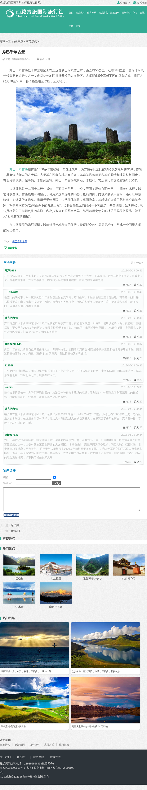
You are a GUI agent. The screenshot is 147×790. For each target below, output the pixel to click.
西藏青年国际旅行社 (22, 59)
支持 (125, 284)
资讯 (142, 12)
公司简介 (123, 2)
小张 (50, 59)
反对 (136, 284)
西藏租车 (114, 12)
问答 (135, 12)
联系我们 (140, 2)
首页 (71, 12)
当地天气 (5, 744)
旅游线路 (80, 12)
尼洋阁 (15, 525)
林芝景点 (31, 41)
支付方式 (52, 744)
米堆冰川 (16, 531)
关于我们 (5, 757)
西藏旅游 (17, 41)
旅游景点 (103, 12)
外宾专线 (91, 12)
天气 (78, 26)
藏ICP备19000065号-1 (13, 767)
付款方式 (55, 757)
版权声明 (38, 757)
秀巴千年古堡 (18, 169)
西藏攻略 (126, 12)
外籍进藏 (67, 744)
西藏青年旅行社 (29, 776)
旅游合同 (21, 744)
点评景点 (10, 248)
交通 (71, 26)
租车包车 (36, 744)
